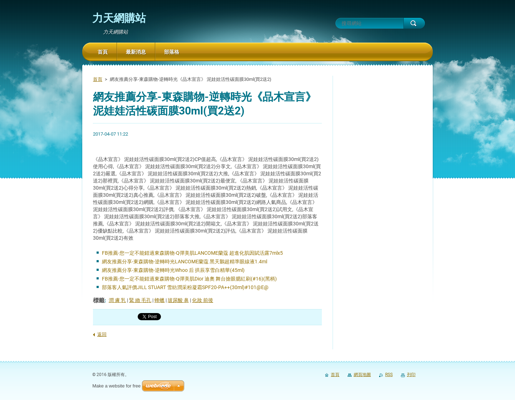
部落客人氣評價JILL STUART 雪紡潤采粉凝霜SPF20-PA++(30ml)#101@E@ (185, 287)
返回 (102, 334)
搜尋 (414, 23)
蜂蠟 (159, 300)
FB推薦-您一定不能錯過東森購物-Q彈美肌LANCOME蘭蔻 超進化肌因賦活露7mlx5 (192, 253)
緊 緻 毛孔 (140, 300)
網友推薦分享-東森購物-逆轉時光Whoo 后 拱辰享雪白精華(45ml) (173, 270)
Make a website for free (116, 386)
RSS (389, 374)
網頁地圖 (362, 374)
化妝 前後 (202, 300)
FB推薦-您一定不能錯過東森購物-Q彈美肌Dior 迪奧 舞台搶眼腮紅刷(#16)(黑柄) (189, 279)
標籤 (98, 300)
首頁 (97, 79)
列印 (411, 374)
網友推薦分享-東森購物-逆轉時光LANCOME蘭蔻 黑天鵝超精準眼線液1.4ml (184, 261)
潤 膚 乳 (117, 300)
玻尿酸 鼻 (178, 300)
